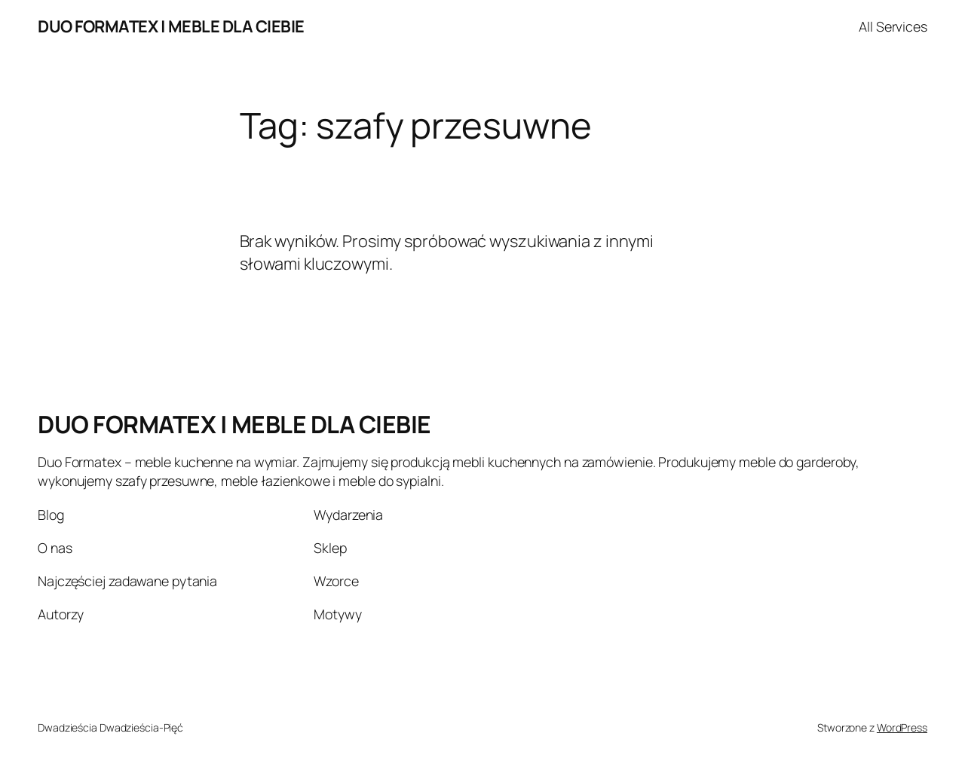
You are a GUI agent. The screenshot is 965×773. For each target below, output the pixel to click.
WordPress (902, 727)
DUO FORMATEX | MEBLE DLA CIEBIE (171, 26)
